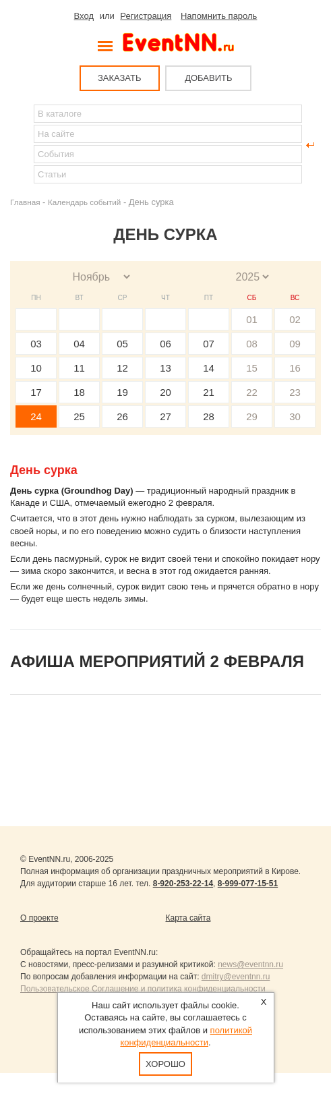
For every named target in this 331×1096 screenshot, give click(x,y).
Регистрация (145, 16)
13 (165, 368)
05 (122, 343)
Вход (84, 16)
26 (122, 416)
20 (165, 392)
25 (79, 416)
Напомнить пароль (219, 16)
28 (208, 416)
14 (208, 368)
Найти (20, 145)
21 (208, 392)
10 (36, 368)
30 (295, 416)
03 (36, 343)
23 (295, 392)
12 (122, 368)
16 (295, 368)
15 (252, 368)
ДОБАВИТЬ (208, 78)
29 (252, 416)
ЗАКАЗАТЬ (120, 78)
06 (165, 343)
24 (36, 416)
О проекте (39, 918)
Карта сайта (188, 918)
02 (295, 319)
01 (252, 319)
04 (79, 343)
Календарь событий (84, 202)
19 (122, 392)
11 (79, 368)
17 (36, 392)
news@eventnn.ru (250, 964)
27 (165, 416)
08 (252, 343)
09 (295, 343)
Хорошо (165, 1064)
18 (79, 392)
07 (208, 343)
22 (252, 392)
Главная (25, 202)
